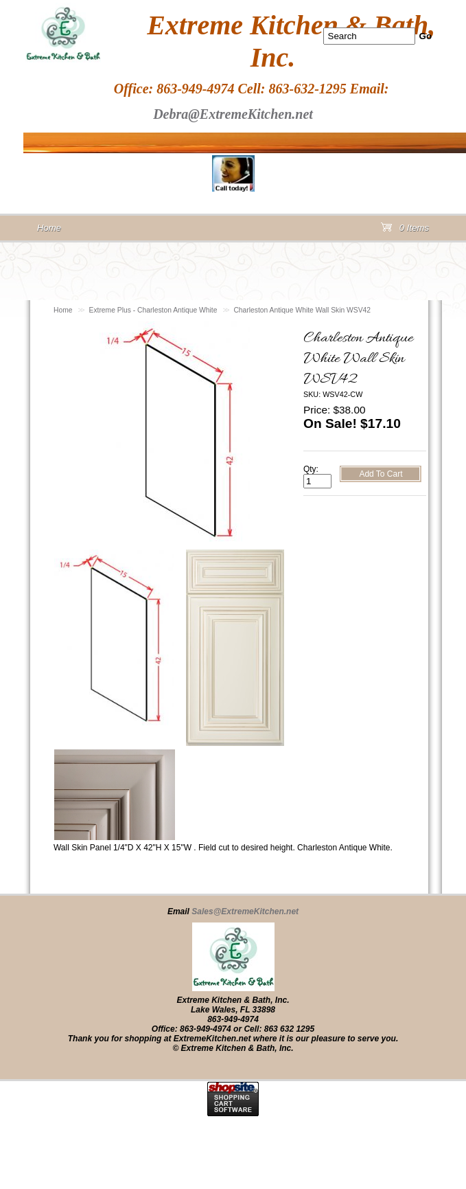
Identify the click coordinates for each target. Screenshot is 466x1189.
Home (63, 310)
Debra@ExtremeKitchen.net (233, 114)
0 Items (405, 230)
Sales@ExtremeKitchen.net (245, 911)
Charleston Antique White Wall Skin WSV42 (302, 310)
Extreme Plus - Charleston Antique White (153, 310)
